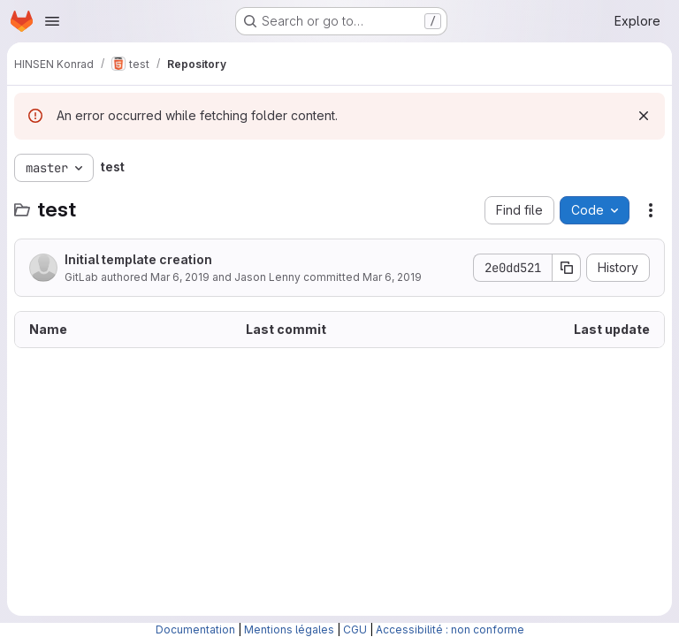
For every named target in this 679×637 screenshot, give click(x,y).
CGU (355, 629)
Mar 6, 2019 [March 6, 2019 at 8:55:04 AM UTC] (180, 277)
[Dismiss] (643, 115)
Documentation (195, 629)
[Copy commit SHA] (567, 268)
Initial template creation (138, 259)
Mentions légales (289, 629)
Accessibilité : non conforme (450, 629)
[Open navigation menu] (52, 21)
